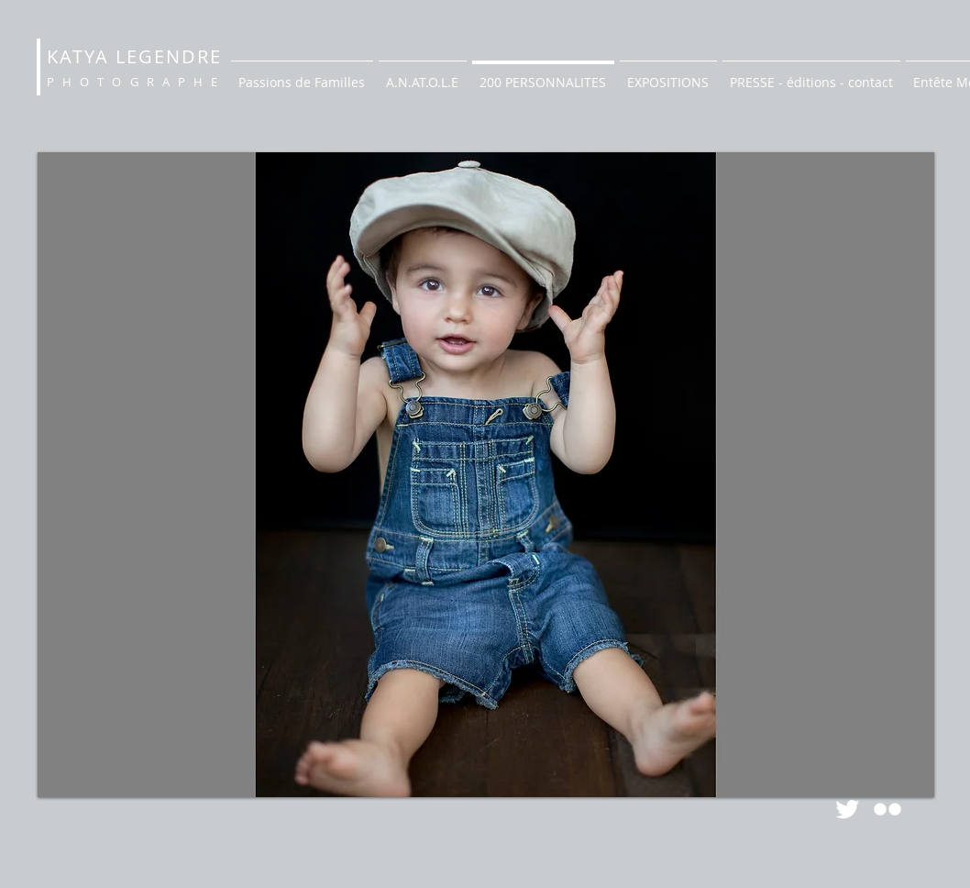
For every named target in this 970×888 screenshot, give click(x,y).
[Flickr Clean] (887, 809)
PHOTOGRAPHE (136, 81)
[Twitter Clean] (847, 809)
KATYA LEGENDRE (134, 56)
